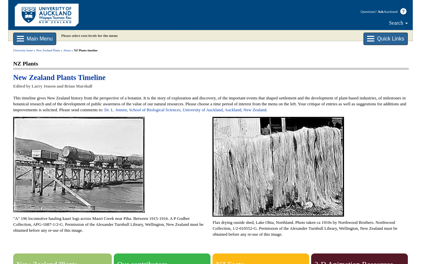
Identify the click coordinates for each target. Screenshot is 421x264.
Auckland (388, 11)
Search (398, 23)
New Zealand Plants (48, 50)
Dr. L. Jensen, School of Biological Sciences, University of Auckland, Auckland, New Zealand (185, 109)
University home (23, 50)
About (67, 50)
